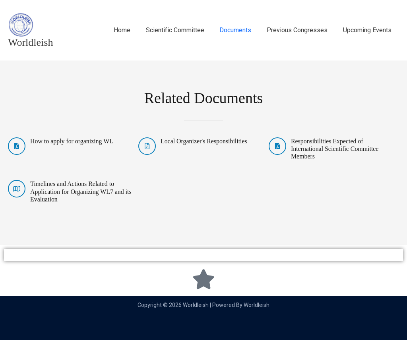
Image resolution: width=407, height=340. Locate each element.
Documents (242, 30)
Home (134, 30)
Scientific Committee (184, 30)
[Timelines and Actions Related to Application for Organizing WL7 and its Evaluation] (16, 188)
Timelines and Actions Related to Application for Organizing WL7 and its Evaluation (81, 191)
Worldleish (30, 42)
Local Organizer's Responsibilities (204, 141)
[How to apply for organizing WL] (16, 146)
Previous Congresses (301, 30)
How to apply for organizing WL (72, 141)
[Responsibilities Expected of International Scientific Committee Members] (277, 146)
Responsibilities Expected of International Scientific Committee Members (335, 149)
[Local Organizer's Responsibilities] (147, 146)
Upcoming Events (368, 30)
